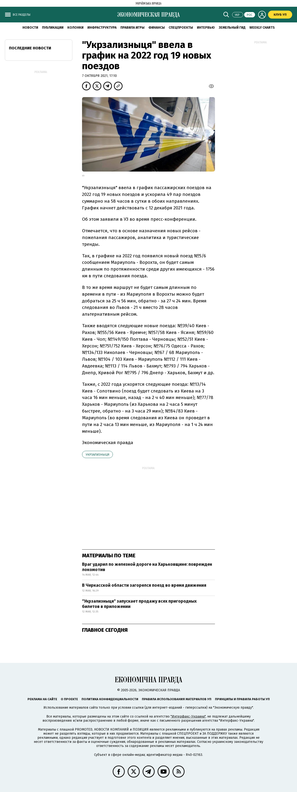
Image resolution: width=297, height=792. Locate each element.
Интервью (206, 28)
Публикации (52, 28)
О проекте (69, 699)
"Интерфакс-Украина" (188, 716)
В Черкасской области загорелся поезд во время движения (144, 585)
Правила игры (132, 28)
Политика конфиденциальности (110, 699)
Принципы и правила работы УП (242, 699)
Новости (30, 28)
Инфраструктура (102, 28)
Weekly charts (262, 28)
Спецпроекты (181, 28)
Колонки (75, 28)
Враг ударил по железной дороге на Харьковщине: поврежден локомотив (147, 567)
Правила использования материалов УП (176, 699)
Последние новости (30, 48)
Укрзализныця (97, 454)
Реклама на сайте (42, 699)
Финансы (156, 28)
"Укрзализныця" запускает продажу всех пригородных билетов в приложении (139, 604)
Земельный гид (232, 28)
